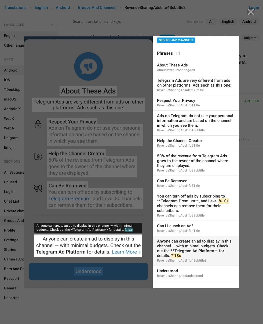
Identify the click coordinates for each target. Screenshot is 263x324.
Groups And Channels (176, 40)
